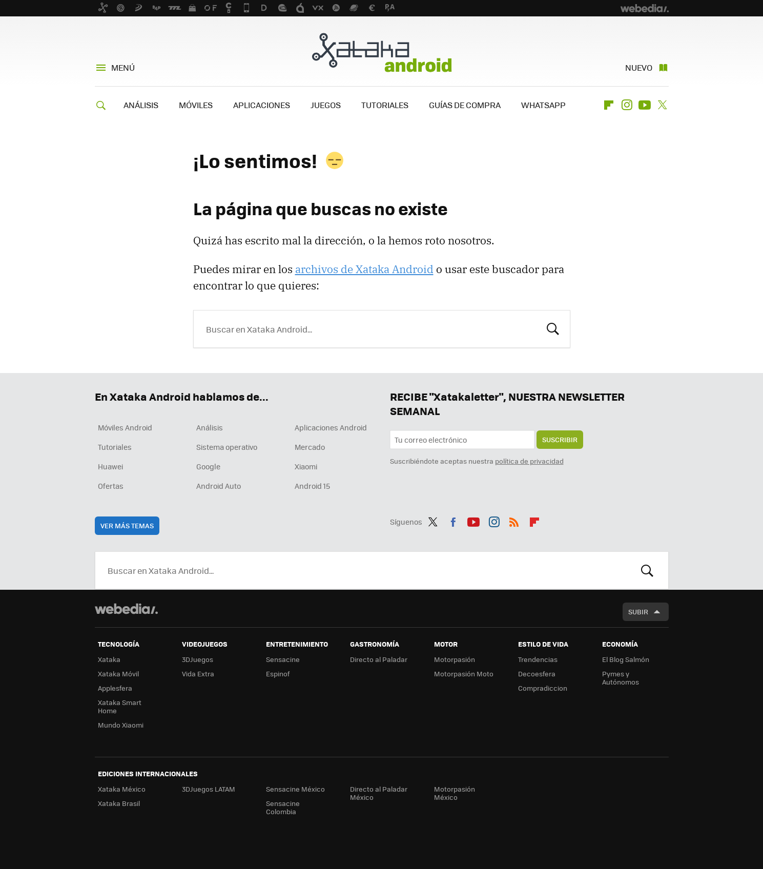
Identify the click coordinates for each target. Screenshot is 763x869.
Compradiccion (542, 688)
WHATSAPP (543, 105)
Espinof (278, 673)
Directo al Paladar (378, 659)
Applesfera (115, 688)
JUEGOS (326, 105)
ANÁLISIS (140, 105)
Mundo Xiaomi (120, 725)
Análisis (209, 427)
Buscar (553, 328)
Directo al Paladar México (378, 793)
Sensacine (283, 659)
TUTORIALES (384, 105)
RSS (514, 520)
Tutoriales (115, 447)
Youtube (644, 105)
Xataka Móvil (118, 673)
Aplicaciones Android (331, 427)
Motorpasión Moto (463, 673)
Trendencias (538, 659)
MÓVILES (196, 105)
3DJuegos (197, 659)
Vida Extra (198, 673)
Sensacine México (295, 789)
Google (208, 466)
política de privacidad (529, 461)
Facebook (453, 520)
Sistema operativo (226, 447)
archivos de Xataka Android (364, 269)
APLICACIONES (261, 105)
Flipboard (609, 105)
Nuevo (638, 67)
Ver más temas (127, 525)
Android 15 (312, 486)
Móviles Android (125, 427)
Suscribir (560, 439)
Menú (123, 67)
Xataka (109, 659)
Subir (638, 611)
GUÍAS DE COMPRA (465, 105)
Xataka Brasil (119, 803)
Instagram (627, 105)
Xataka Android (382, 52)
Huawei (110, 466)
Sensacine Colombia (283, 807)
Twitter (662, 105)
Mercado (310, 447)
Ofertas (110, 486)
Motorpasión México (454, 793)
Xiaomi (306, 466)
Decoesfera (536, 673)
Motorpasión (454, 659)
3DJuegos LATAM (208, 789)
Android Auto (218, 486)
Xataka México (122, 789)
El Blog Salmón (625, 659)
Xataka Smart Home (119, 706)
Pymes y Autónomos (620, 678)
